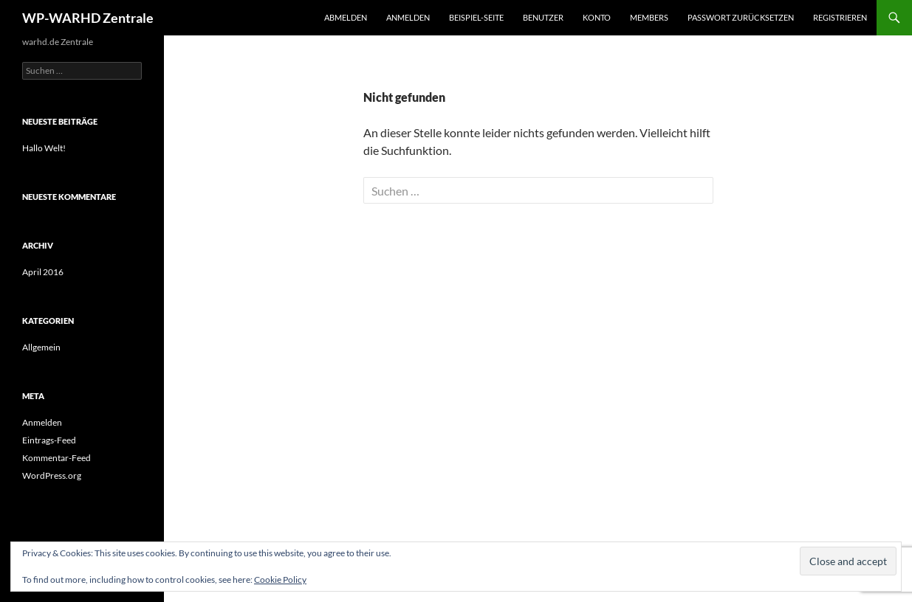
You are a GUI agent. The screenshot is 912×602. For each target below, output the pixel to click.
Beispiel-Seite (476, 17)
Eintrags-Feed (49, 440)
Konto (597, 17)
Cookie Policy (280, 579)
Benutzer (543, 17)
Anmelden (408, 17)
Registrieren (840, 17)
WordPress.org (51, 475)
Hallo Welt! (44, 147)
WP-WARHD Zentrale (88, 18)
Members (649, 17)
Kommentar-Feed (56, 457)
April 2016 (43, 271)
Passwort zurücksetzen (741, 17)
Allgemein (41, 347)
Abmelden (345, 17)
